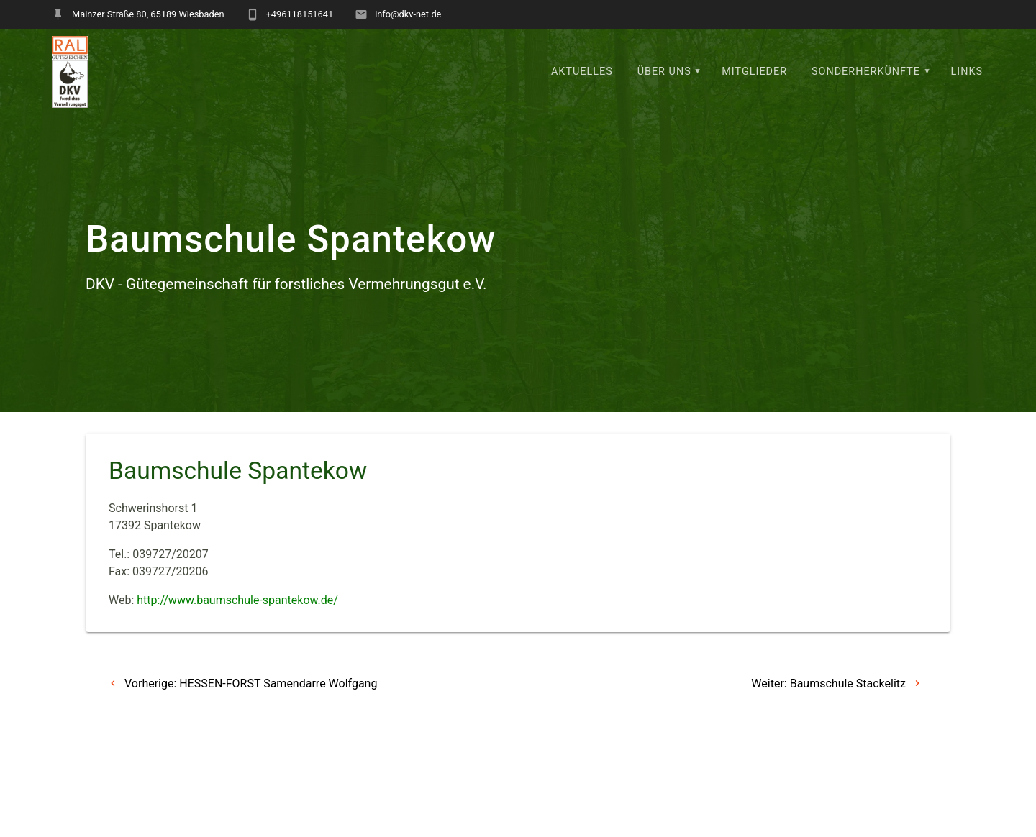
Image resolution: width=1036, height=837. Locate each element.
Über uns (664, 71)
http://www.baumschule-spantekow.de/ (237, 600)
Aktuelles (582, 71)
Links (967, 71)
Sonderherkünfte (866, 71)
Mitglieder (754, 71)
